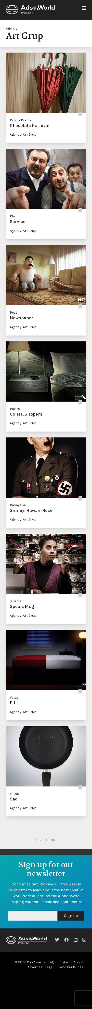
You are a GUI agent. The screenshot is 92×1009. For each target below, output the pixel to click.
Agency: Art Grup (23, 134)
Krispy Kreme (20, 120)
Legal (49, 967)
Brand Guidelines (69, 967)
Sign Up (71, 915)
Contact (64, 962)
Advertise (34, 967)
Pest (13, 312)
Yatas (14, 697)
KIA (12, 216)
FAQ (51, 962)
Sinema (16, 601)
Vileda (14, 794)
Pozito (15, 409)
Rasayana (18, 505)
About (78, 962)
